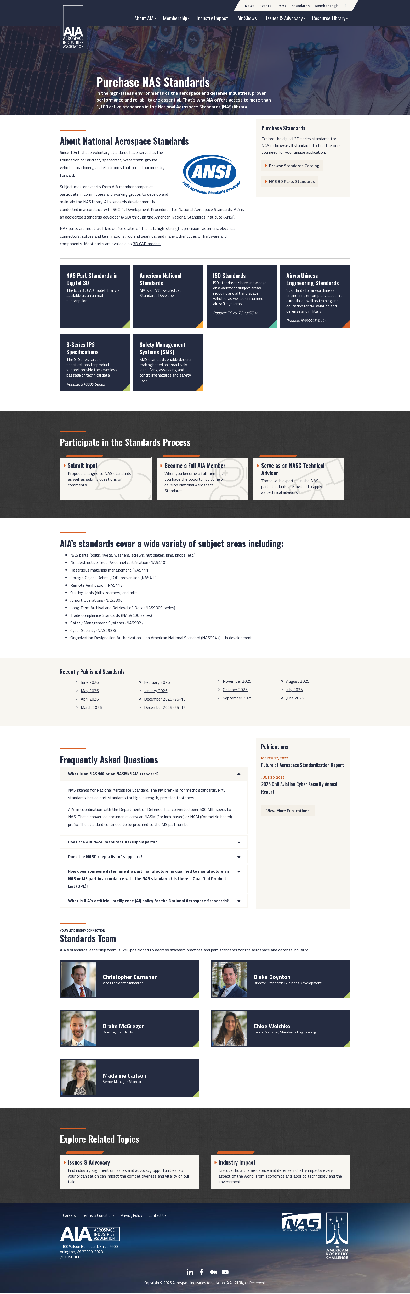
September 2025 (238, 698)
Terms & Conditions (99, 1216)
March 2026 (91, 707)
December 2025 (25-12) (165, 707)
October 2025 (235, 689)
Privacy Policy (135, 1216)
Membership (175, 18)
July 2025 (294, 689)
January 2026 (156, 690)
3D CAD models (147, 243)
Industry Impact (212, 18)
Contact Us (164, 1216)
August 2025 (298, 681)
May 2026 (90, 690)
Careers (69, 1216)
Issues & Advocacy (284, 18)
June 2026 (90, 682)
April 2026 (90, 699)
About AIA (144, 18)
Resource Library (328, 18)
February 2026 (157, 682)
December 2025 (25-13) (165, 699)
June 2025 (295, 698)
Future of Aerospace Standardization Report (302, 764)
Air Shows (247, 18)
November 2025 (237, 681)
